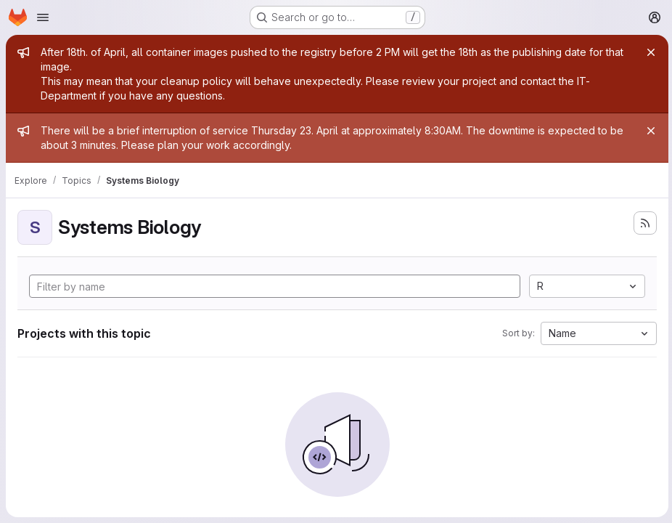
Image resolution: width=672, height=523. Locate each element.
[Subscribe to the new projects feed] (643, 223)
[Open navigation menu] (42, 17)
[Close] (648, 52)
